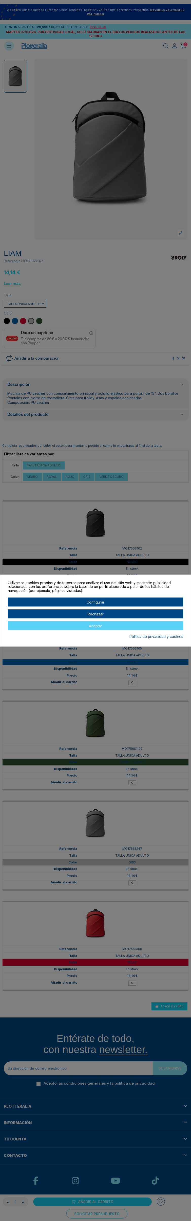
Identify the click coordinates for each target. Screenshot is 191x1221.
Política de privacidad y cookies (156, 637)
